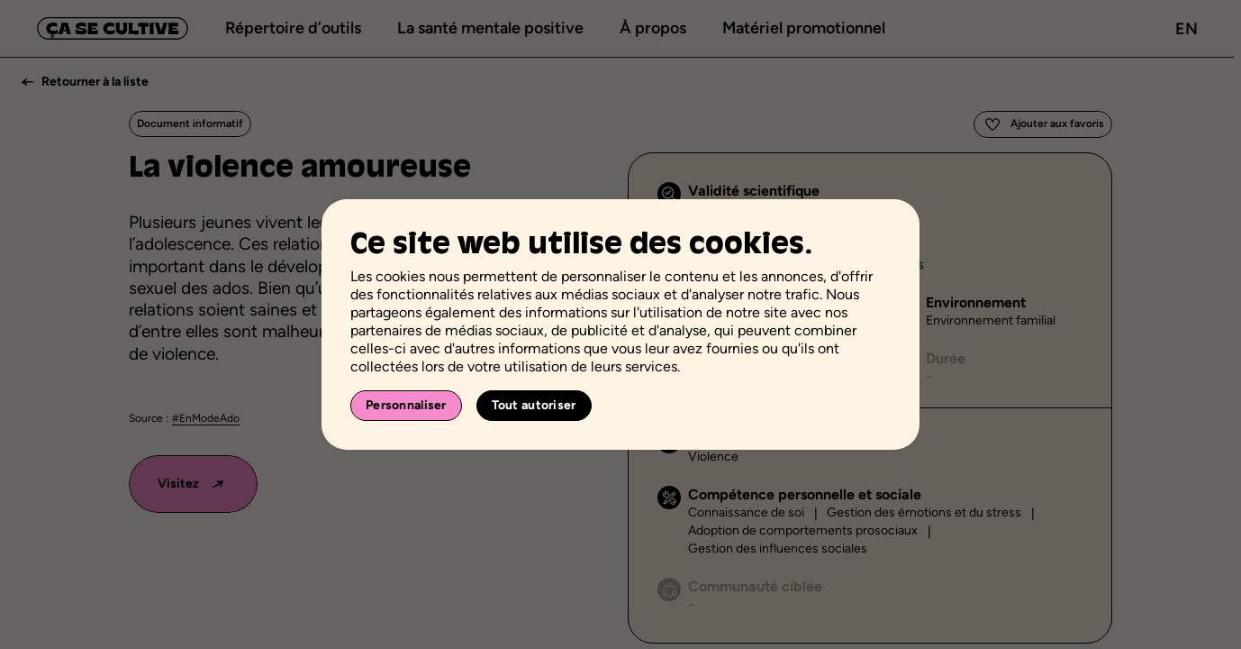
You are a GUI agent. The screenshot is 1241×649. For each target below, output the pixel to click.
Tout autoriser (534, 405)
